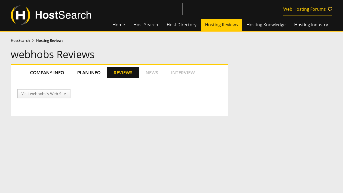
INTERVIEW (183, 72)
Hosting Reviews (221, 25)
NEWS (152, 72)
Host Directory (181, 25)
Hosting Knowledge (266, 25)
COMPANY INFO (47, 72)
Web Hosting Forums (304, 9)
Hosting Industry (311, 25)
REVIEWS (123, 72)
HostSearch (20, 40)
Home (119, 25)
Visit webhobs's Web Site (43, 93)
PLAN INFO (88, 72)
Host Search (145, 25)
